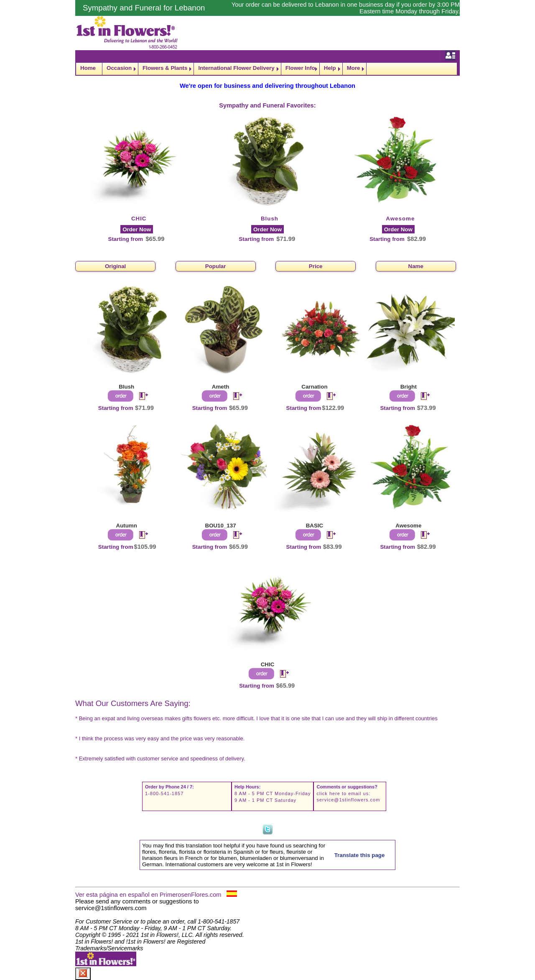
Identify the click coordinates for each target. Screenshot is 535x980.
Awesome (400, 218)
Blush (269, 218)
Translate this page (359, 855)
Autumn (126, 525)
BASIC (314, 525)
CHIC (139, 218)
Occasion (119, 68)
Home (88, 68)
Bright (408, 387)
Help (330, 68)
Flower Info (300, 68)
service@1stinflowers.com (348, 799)
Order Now (136, 229)
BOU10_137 (220, 525)
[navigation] (267, 69)
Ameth (220, 387)
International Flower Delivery (236, 68)
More (353, 68)
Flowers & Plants (165, 68)
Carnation (314, 387)
